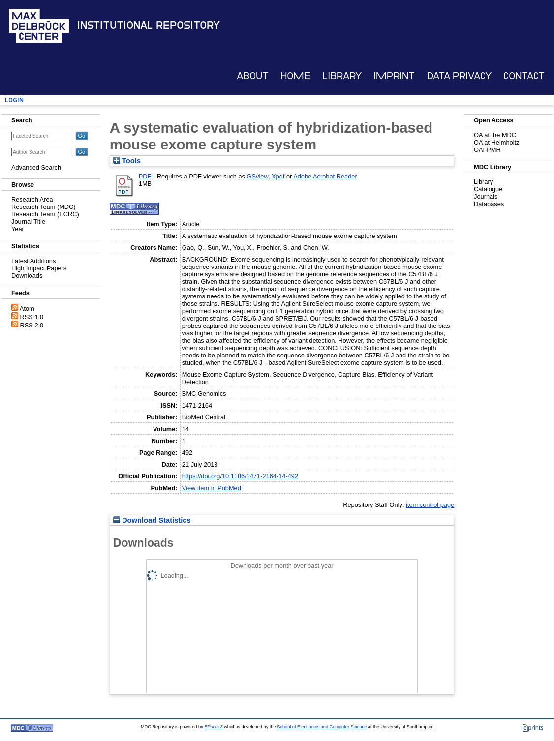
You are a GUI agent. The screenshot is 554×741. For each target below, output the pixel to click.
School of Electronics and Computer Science (322, 726)
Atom (27, 308)
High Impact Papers (38, 268)
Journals (485, 196)
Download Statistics (152, 520)
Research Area (32, 199)
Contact (524, 76)
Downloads (26, 275)
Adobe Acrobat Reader (325, 176)
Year (17, 229)
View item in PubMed (211, 488)
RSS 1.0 (32, 317)
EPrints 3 (213, 726)
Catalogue (488, 189)
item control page (430, 504)
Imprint (394, 76)
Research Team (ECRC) (45, 214)
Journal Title (28, 221)
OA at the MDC (495, 135)
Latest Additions (33, 261)
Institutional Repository (148, 25)
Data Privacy (459, 76)
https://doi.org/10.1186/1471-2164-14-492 (240, 476)
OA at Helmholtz (496, 142)
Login (14, 100)
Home (295, 76)
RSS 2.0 (32, 325)
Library (342, 76)
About (253, 76)
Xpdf (278, 176)
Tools (127, 161)
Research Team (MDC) (43, 206)
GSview (257, 176)
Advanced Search (36, 167)
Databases (489, 203)
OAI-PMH (487, 149)
